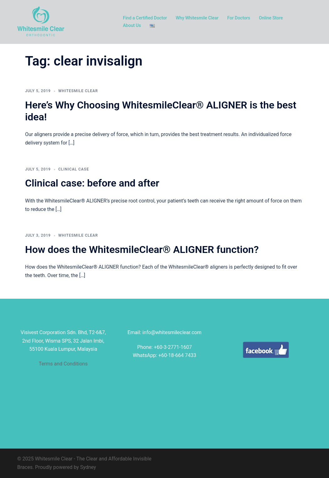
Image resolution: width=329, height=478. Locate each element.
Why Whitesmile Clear (197, 17)
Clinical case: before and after (92, 183)
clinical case (73, 169)
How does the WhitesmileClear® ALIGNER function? (142, 249)
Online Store (271, 17)
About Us (132, 25)
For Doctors (238, 17)
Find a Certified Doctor (145, 17)
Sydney (88, 467)
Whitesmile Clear (78, 91)
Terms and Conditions (63, 364)
